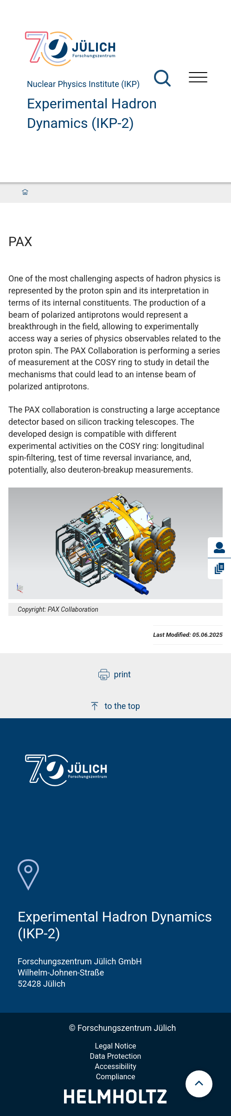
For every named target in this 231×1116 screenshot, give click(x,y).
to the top (114, 706)
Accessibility (115, 1066)
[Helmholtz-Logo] (115, 1100)
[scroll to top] (199, 1083)
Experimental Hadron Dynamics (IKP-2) (92, 113)
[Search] (162, 78)
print (114, 674)
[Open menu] (198, 78)
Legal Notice (115, 1046)
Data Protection (115, 1056)
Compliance (115, 1076)
